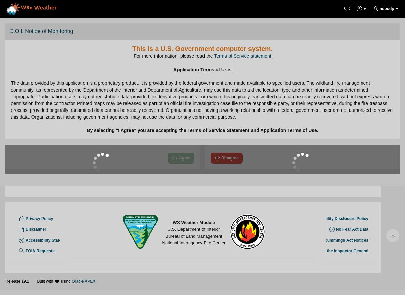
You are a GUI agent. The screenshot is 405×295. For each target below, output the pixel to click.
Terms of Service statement (242, 56)
